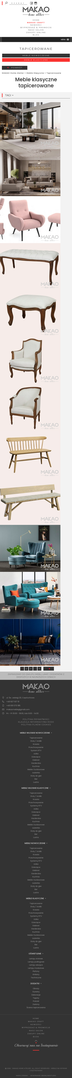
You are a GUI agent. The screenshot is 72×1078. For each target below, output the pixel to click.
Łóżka (36, 753)
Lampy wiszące (36, 965)
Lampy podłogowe (36, 962)
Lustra (36, 782)
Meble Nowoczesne (36, 55)
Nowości (36, 25)
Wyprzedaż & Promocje (36, 27)
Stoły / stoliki (36, 741)
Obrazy (36, 988)
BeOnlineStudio (48, 1075)
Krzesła (36, 744)
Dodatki (35, 983)
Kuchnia (36, 766)
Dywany (36, 991)
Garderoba (36, 763)
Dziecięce (36, 757)
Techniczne (36, 977)
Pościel (36, 1001)
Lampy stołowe (36, 958)
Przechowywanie (36, 747)
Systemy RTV (36, 805)
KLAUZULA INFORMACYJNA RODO (36, 722)
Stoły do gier (36, 776)
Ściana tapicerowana (36, 1007)
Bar (36, 779)
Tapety (36, 998)
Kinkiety (36, 974)
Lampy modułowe (36, 968)
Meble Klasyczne (36, 60)
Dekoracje (36, 995)
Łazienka (36, 772)
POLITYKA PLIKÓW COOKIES (36, 725)
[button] (63, 39)
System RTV (36, 750)
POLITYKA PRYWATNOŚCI (36, 719)
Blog (36, 35)
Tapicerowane (36, 738)
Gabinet (36, 760)
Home (36, 20)
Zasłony (36, 1004)
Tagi (8, 95)
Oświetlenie (35, 954)
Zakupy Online (36, 32)
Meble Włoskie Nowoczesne (35, 733)
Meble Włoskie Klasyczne (34, 788)
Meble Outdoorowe (36, 769)
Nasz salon (36, 30)
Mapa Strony (22, 1075)
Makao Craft (36, 23)
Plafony (36, 971)
